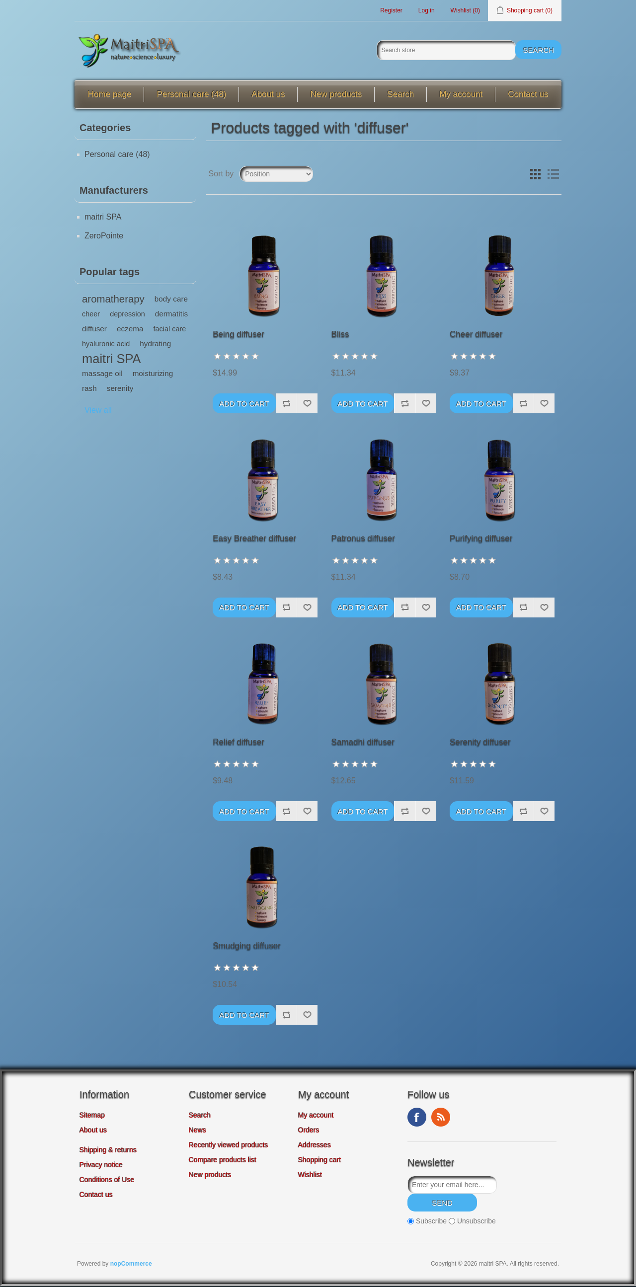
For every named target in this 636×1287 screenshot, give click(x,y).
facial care (169, 330)
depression (127, 315)
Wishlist (310, 1176)
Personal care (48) (191, 95)
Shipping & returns (108, 1151)
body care (171, 300)
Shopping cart (319, 1161)
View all (98, 411)
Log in (426, 10)
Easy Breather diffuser (254, 539)
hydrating (155, 345)
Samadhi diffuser (363, 743)
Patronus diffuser (363, 539)
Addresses (314, 1146)
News (197, 1132)
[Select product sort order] (276, 175)
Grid (535, 175)
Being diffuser (238, 335)
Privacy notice (101, 1166)
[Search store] (446, 52)
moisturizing (153, 375)
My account (460, 95)
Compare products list (222, 1161)
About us (268, 95)
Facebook (416, 1118)
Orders (308, 1132)
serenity (120, 389)
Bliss (340, 335)
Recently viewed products (228, 1146)
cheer (91, 315)
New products (336, 95)
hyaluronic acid (106, 345)
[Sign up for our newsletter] (452, 1186)
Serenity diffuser (480, 743)
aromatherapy (113, 300)
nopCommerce (131, 1264)
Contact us (528, 95)
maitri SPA (102, 218)
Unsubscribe (476, 1222)
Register (391, 10)
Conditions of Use (107, 1181)
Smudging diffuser (247, 947)
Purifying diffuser (481, 539)
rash (89, 389)
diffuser (94, 330)
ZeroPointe (103, 237)
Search (400, 95)
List (553, 175)
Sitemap (92, 1117)
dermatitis (171, 315)
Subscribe (431, 1222)
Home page (110, 95)
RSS (440, 1118)
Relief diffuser (238, 743)
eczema (130, 330)
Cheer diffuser (476, 335)
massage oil (102, 375)
